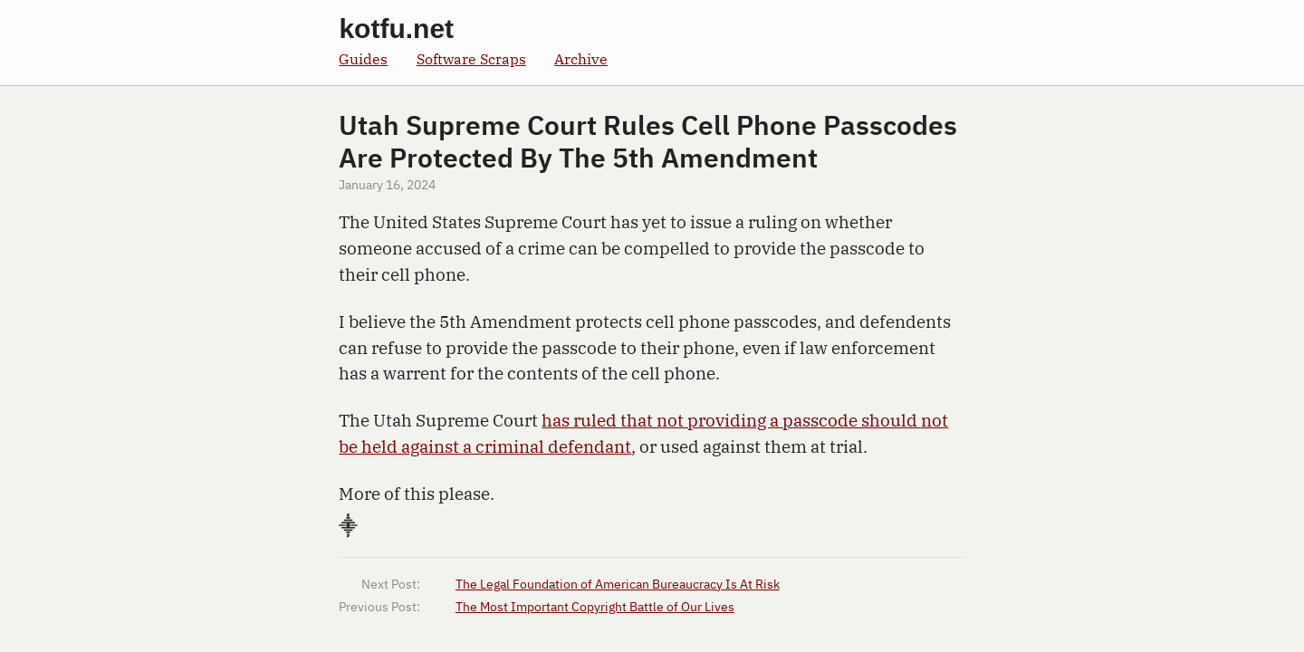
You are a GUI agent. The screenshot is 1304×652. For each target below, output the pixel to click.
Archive (581, 58)
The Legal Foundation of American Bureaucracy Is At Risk (617, 585)
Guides (363, 58)
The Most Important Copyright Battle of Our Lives (594, 607)
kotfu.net (396, 28)
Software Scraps (471, 58)
